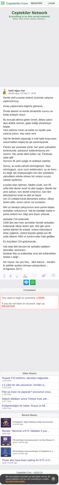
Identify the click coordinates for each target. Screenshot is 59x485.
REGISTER (36, 3)
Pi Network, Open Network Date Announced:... (34, 422)
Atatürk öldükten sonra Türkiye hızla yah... (25, 398)
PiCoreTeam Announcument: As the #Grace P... (34, 440)
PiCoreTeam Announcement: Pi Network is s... (33, 451)
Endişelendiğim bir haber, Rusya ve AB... (24, 405)
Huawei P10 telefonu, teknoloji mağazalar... (26, 378)
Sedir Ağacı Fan (16, 90)
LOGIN (51, 3)
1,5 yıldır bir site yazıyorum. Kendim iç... (24, 385)
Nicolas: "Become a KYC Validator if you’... (25, 431)
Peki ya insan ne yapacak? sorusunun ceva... (27, 392)
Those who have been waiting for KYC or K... (27, 460)
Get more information (15, 481)
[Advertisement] (29, 55)
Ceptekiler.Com (17, 3)
